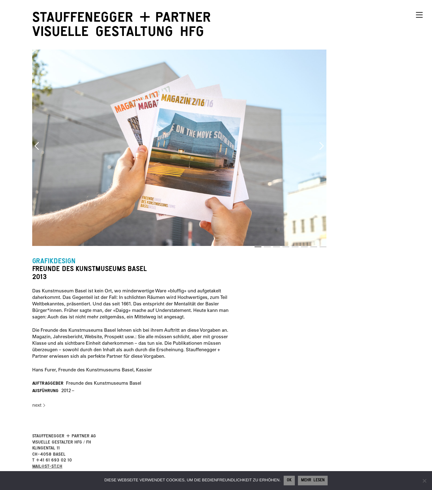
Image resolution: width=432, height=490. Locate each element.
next (36, 405)
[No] (424, 481)
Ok (289, 481)
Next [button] (321, 146)
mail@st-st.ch (47, 467)
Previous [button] (36, 146)
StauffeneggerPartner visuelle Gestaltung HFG (121, 26)
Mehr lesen (313, 481)
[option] (179, 148)
